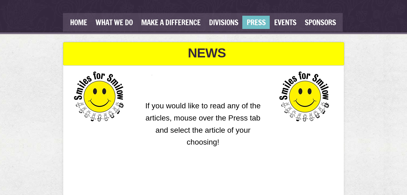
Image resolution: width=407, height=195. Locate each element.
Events (285, 22)
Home (78, 22)
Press (256, 22)
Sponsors (320, 22)
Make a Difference (171, 22)
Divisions (223, 22)
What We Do (114, 22)
